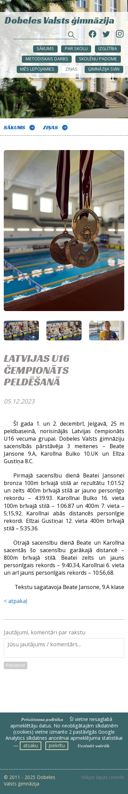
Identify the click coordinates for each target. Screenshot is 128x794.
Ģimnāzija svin (103, 69)
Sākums (45, 49)
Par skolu (76, 49)
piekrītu (57, 745)
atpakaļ (17, 601)
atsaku (30, 745)
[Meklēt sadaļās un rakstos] (45, 35)
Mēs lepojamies (37, 69)
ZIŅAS (71, 69)
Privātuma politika (42, 719)
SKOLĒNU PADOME (98, 59)
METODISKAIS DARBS (47, 59)
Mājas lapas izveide (102, 777)
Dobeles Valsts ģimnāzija (59, 19)
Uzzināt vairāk (93, 745)
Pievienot (15, 665)
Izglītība (107, 49)
